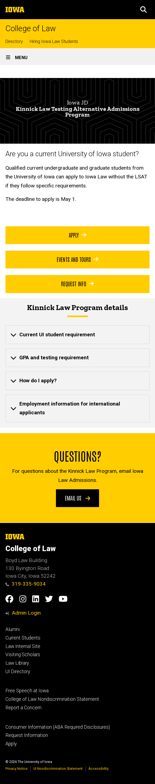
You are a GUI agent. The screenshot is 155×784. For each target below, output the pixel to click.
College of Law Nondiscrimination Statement (52, 699)
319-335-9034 (25, 584)
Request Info (77, 283)
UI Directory (17, 671)
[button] (143, 9)
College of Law (30, 29)
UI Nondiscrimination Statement (58, 768)
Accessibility (98, 768)
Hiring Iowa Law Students (54, 41)
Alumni (12, 629)
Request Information (26, 735)
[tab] (77, 335)
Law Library (17, 663)
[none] (77, 334)
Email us (77, 497)
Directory (14, 41)
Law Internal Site (22, 646)
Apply (78, 234)
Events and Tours (78, 259)
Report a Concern (23, 707)
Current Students (22, 638)
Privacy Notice (16, 768)
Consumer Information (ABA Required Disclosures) (57, 727)
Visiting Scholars (22, 654)
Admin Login (26, 613)
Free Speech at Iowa (27, 690)
